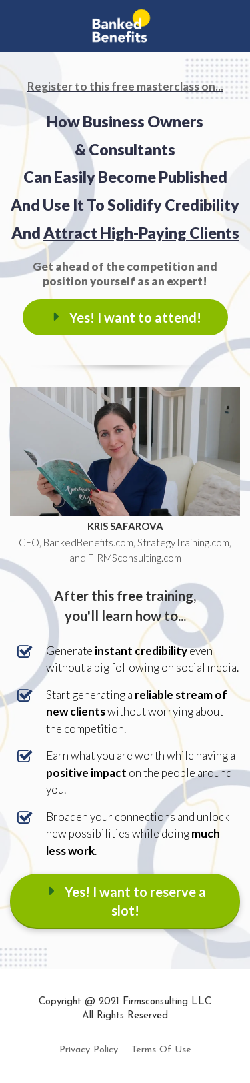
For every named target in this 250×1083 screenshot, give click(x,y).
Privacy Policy (88, 1050)
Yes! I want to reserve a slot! (125, 901)
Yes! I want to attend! (125, 317)
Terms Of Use (161, 1050)
